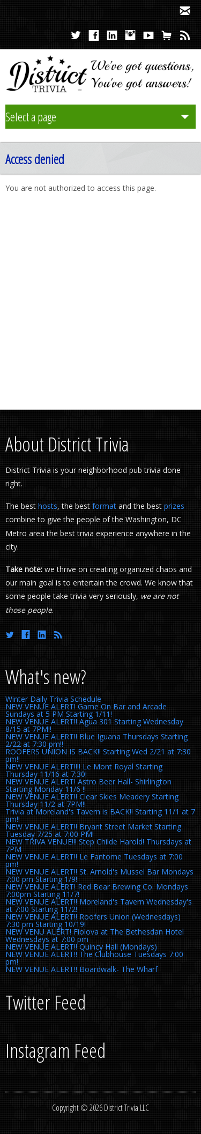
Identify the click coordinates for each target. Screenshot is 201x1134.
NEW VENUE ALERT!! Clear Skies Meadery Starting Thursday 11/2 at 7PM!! (91, 800)
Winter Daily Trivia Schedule (53, 699)
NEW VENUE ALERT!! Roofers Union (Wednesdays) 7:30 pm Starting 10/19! (93, 920)
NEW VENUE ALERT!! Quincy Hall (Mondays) (81, 947)
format (104, 506)
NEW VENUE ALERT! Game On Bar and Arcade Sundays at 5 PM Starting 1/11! (86, 710)
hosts (47, 506)
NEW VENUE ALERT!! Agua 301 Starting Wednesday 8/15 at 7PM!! (94, 725)
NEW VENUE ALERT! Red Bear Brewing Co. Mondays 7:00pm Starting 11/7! (96, 890)
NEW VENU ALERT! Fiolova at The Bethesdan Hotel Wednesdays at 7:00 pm (94, 935)
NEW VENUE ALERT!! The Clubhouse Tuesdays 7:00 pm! (94, 958)
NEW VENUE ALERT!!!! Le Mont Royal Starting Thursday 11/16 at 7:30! (83, 770)
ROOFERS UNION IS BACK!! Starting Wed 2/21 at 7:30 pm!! (98, 755)
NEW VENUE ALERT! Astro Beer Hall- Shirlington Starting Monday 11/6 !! (88, 785)
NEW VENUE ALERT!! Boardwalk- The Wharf (81, 969)
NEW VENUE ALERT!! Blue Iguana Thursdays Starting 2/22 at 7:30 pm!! (96, 740)
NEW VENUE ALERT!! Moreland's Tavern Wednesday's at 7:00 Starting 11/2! (98, 905)
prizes (174, 506)
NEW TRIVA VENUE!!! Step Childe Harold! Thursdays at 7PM (98, 845)
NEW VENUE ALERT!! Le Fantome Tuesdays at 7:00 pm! (94, 860)
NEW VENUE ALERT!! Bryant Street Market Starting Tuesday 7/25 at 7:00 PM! (93, 830)
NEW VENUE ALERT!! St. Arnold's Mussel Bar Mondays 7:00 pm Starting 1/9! (99, 875)
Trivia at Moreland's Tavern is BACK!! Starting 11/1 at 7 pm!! (100, 815)
